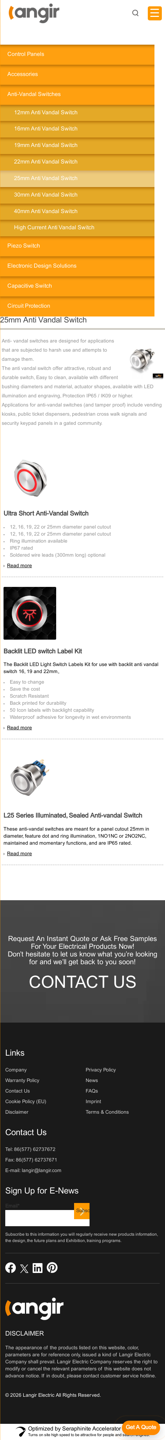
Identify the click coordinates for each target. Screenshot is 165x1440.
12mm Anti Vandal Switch (46, 112)
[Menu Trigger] (155, 13)
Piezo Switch (23, 246)
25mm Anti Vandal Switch (46, 178)
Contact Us (83, 983)
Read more (19, 566)
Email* (47, 1215)
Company (16, 1070)
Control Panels (25, 54)
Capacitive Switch (29, 286)
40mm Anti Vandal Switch (46, 211)
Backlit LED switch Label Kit (43, 652)
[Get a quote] (141, 1428)
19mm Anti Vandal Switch (46, 145)
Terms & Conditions (107, 1112)
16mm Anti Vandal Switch (46, 129)
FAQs (92, 1091)
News (92, 1081)
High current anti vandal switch (54, 227)
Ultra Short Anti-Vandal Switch (46, 514)
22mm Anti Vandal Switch (46, 162)
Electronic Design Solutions (42, 266)
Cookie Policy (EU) (25, 1102)
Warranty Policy (22, 1081)
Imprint (93, 1102)
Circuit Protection (28, 306)
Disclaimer (16, 1112)
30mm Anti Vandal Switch (46, 195)
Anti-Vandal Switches (34, 94)
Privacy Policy (101, 1070)
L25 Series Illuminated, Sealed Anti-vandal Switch (73, 816)
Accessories (22, 74)
